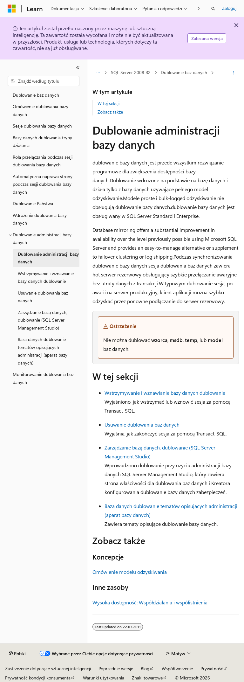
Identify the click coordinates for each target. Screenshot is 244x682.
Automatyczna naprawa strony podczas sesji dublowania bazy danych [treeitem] (42, 184)
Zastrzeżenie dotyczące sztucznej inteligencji (48, 668)
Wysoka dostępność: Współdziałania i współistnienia (149, 602)
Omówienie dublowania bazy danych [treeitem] (40, 110)
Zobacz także (110, 112)
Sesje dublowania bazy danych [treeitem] (42, 126)
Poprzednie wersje (115, 668)
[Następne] (198, 8)
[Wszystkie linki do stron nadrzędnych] (98, 73)
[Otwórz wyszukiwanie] (213, 8)
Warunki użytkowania (103, 678)
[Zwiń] (78, 67)
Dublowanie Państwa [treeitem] (33, 203)
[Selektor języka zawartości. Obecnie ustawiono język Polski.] (17, 654)
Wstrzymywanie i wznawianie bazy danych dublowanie (165, 392)
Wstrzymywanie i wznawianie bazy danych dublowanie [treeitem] (46, 277)
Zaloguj (229, 8)
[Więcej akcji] (233, 73)
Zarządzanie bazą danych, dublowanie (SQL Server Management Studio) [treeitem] (42, 320)
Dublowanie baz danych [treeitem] (36, 95)
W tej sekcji (108, 103)
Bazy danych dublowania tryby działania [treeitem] (42, 142)
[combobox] (43, 81)
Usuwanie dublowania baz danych (142, 424)
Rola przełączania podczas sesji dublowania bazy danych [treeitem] (42, 161)
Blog (145, 668)
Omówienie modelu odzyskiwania (129, 571)
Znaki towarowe (147, 678)
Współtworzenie (177, 668)
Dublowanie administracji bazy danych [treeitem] (48, 258)
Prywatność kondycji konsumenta (38, 678)
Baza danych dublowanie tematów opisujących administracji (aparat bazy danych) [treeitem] (42, 351)
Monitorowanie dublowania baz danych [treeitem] (43, 378)
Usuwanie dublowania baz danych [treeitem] (43, 297)
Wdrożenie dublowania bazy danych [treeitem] (40, 219)
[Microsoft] (12, 8)
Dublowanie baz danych (184, 72)
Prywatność (211, 668)
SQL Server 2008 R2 (131, 72)
